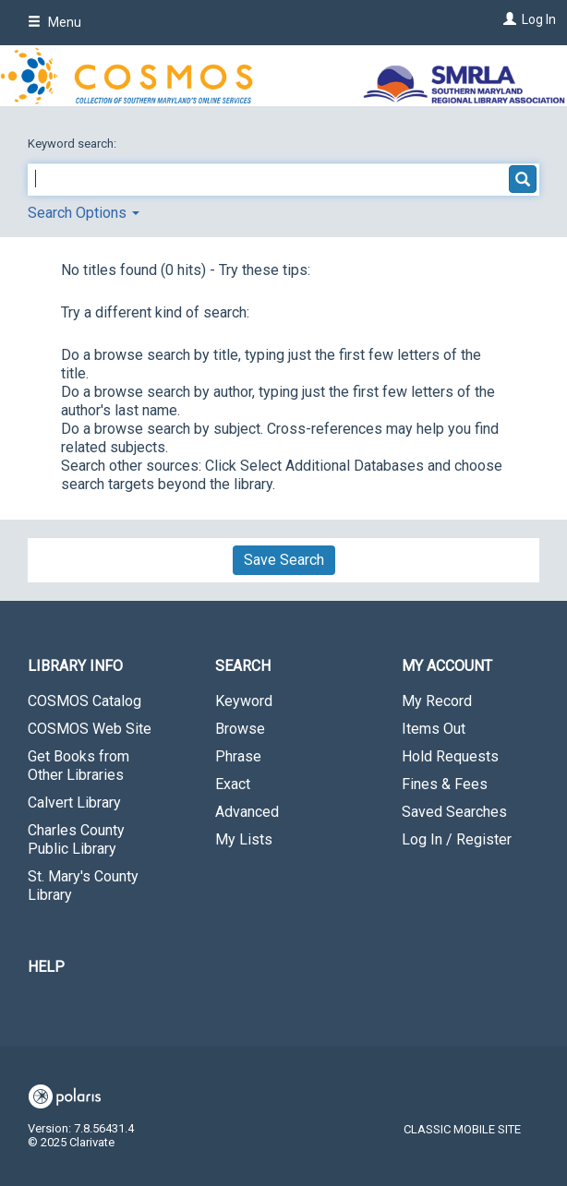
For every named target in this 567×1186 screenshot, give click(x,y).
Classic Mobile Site (462, 1129)
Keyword (243, 701)
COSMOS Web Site (89, 728)
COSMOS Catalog (84, 701)
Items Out (433, 728)
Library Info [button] (75, 666)
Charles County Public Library (76, 839)
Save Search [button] (284, 560)
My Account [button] (447, 666)
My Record (437, 701)
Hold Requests (450, 756)
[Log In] (507, 19)
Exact (232, 784)
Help (46, 967)
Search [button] (243, 666)
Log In (539, 19)
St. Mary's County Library (83, 886)
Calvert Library (74, 802)
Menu (54, 22)
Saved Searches (454, 812)
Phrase (238, 756)
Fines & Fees (445, 784)
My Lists (243, 839)
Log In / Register (457, 839)
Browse (240, 728)
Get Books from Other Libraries (78, 766)
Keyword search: (73, 143)
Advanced (247, 812)
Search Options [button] (83, 213)
